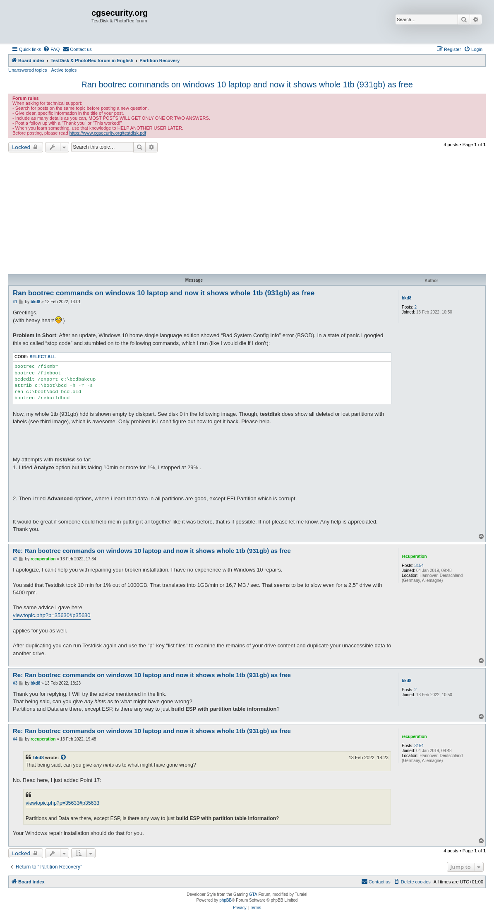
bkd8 (406, 298)
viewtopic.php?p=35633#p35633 (62, 803)
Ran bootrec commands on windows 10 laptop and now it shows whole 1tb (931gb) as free (247, 84)
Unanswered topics (27, 70)
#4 (15, 739)
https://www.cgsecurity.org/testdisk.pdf (108, 132)
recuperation (414, 556)
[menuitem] (51, 49)
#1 (15, 301)
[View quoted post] (63, 757)
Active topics (64, 70)
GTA (253, 894)
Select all (42, 357)
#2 (15, 559)
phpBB (225, 900)
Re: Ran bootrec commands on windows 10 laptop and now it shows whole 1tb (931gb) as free (152, 550)
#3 (15, 683)
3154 (419, 565)
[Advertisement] (247, 215)
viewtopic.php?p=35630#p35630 (52, 615)
